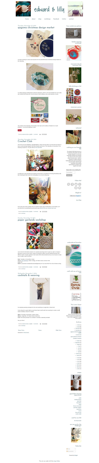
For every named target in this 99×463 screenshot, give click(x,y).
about (33, 19)
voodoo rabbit (78, 414)
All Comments (70, 451)
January (78, 355)
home (27, 19)
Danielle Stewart (77, 399)
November (78, 330)
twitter (64, 19)
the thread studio (77, 420)
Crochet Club (25, 141)
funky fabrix (78, 402)
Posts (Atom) (26, 332)
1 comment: (35, 134)
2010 (78, 363)
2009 (78, 365)
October (78, 340)
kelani (80, 404)
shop (39, 19)
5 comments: (36, 211)
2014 (78, 326)
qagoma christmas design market (36, 27)
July (79, 346)
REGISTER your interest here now (48, 208)
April (79, 351)
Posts (68, 448)
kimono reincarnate (77, 405)
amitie (80, 397)
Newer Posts (21, 330)
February (78, 353)
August (78, 344)
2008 (78, 366)
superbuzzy (78, 409)
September (77, 342)
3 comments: (36, 323)
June (79, 348)
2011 (78, 361)
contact (71, 19)
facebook (56, 19)
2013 (78, 357)
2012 (78, 359)
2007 (78, 368)
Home (39, 330)
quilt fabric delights (77, 407)
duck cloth (79, 401)
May (79, 349)
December (78, 328)
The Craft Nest (38, 147)
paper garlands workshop (32, 220)
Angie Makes (57, 461)
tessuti (80, 410)
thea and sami (78, 412)
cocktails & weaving (28, 275)
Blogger (76, 455)
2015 (78, 324)
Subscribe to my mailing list (73, 170)
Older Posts (58, 330)
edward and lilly (25, 134)
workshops (47, 19)
